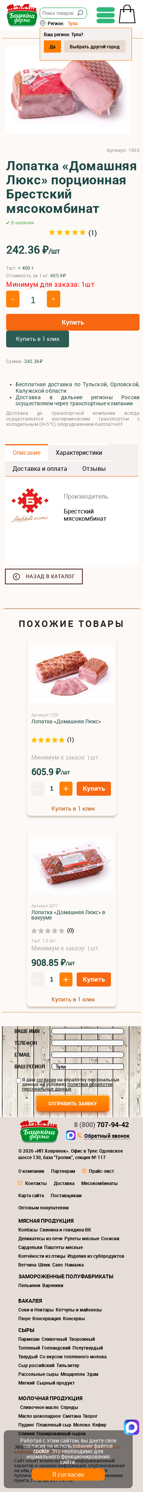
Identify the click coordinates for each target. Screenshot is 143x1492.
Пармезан (29, 1339)
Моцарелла (73, 1374)
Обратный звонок (107, 1136)
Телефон (25, 1042)
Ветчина (27, 1265)
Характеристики (79, 452)
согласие (46, 1079)
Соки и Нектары (36, 1309)
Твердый (28, 1356)
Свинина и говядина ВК (65, 1230)
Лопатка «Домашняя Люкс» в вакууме (68, 914)
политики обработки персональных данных (67, 1086)
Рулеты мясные (81, 1238)
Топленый (29, 1348)
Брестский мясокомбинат (85, 515)
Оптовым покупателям (43, 1207)
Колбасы (28, 1230)
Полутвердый (87, 1348)
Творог (90, 1416)
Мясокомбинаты (99, 1183)
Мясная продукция (46, 1220)
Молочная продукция (50, 1398)
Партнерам (63, 1171)
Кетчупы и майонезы (79, 1309)
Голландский (56, 1348)
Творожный (82, 1339)
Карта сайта (31, 1195)
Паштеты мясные (63, 1247)
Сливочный (54, 1339)
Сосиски (110, 1238)
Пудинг (26, 1425)
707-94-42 (101, 1124)
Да (52, 46)
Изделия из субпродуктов (95, 1256)
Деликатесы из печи (40, 1238)
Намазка (74, 1265)
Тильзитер (67, 1365)
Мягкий (26, 1383)
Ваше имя (27, 1031)
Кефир (99, 1425)
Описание (26, 452)
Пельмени (29, 1285)
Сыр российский (36, 1365)
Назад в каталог (50, 576)
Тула (72, 23)
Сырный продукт (56, 1383)
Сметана (72, 1416)
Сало (57, 1265)
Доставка (64, 1183)
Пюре (24, 1318)
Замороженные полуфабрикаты (65, 1276)
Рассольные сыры (38, 1374)
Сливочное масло (39, 1407)
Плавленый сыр (53, 1425)
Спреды (69, 1407)
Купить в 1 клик (37, 338)
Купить (73, 322)
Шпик (44, 1265)
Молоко (81, 1425)
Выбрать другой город (95, 46)
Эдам (92, 1374)
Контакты (36, 1183)
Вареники (52, 1285)
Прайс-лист (101, 1171)
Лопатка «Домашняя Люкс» (66, 721)
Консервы (74, 1318)
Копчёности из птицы (42, 1256)
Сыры (26, 1330)
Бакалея (30, 1300)
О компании (31, 1171)
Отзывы (94, 468)
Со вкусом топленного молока (73, 1356)
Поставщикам (66, 1195)
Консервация (46, 1318)
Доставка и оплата (40, 468)
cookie (41, 1451)
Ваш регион (29, 1066)
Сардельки (30, 1247)
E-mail (22, 1054)
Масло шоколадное (39, 1416)
